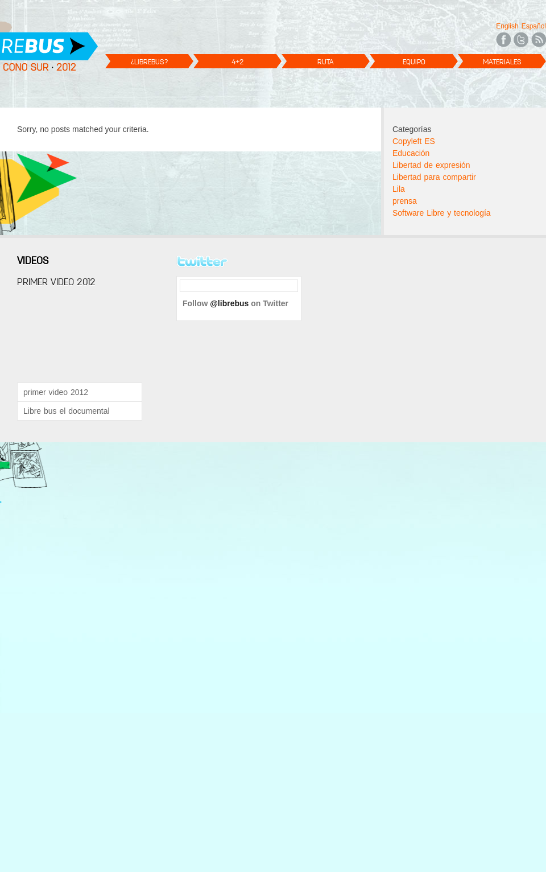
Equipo (414, 61)
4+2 (237, 61)
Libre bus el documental (66, 411)
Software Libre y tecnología (441, 212)
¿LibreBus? (149, 61)
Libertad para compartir (434, 177)
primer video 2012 (55, 392)
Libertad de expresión (431, 165)
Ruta (325, 61)
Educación (410, 153)
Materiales (502, 61)
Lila (398, 189)
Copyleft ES (413, 141)
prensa (404, 200)
